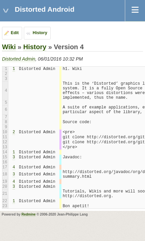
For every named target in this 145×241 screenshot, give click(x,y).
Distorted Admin (18, 59)
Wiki (9, 47)
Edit (15, 32)
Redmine (28, 214)
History (40, 32)
